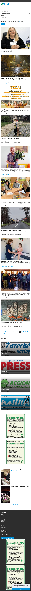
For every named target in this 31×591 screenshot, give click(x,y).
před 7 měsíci (9, 174)
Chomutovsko (4, 21)
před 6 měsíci (8, 83)
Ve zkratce (3, 522)
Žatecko (22, 21)
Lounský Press (4, 371)
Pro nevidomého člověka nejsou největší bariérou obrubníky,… (12, 138)
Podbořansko (16, 21)
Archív (5, 8)
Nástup (2, 407)
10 (27, 331)
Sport (2, 516)
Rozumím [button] (21, 589)
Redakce (3, 83)
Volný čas (2, 521)
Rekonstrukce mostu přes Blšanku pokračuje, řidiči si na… (11, 230)
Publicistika (3, 520)
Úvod (2, 8)
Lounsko (10, 21)
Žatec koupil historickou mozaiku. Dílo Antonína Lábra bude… (12, 322)
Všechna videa (15, 504)
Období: (2, 15)
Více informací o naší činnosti (7, 538)
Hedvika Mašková (4, 143)
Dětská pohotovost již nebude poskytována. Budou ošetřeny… (12, 261)
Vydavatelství (3, 529)
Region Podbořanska (5, 389)
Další (4, 333)
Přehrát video (14, 470)
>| (7, 333)
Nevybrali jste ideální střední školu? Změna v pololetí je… (11, 109)
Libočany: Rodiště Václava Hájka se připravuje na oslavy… (11, 291)
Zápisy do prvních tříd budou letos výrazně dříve (9, 199)
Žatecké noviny (4, 353)
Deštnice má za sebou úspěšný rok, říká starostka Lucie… (11, 50)
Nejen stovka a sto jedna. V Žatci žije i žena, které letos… (11, 169)
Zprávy (2, 515)
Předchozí (6, 331)
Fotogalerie (3, 525)
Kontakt (2, 530)
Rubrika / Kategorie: (4, 11)
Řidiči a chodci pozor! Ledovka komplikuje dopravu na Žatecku (12, 78)
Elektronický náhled (4, 531)
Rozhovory (3, 519)
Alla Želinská (3, 113)
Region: (2, 19)
